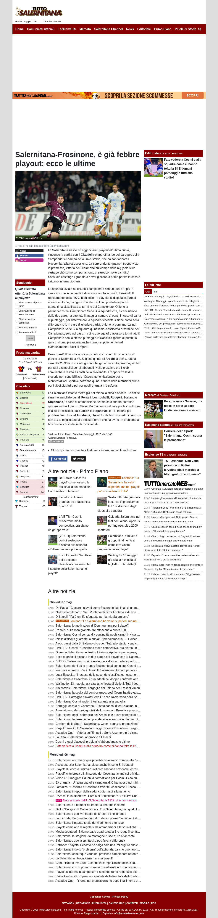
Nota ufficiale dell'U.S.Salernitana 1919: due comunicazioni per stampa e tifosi (111, 800)
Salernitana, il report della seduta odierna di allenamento (93, 791)
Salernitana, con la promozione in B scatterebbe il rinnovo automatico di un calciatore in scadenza (120, 867)
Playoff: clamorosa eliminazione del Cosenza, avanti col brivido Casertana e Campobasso (115, 773)
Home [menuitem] (19, 29)
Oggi (148, 291)
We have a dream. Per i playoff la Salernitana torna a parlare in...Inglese (103, 670)
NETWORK (68, 903)
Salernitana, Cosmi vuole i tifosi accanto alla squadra (90, 701)
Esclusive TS (154, 454)
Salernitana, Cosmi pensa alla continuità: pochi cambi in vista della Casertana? (107, 634)
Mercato (150, 395)
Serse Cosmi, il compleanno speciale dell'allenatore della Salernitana (101, 876)
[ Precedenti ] (30, 378)
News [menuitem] (130, 29)
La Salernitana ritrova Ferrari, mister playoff (84, 858)
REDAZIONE (83, 903)
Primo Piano (64, 434)
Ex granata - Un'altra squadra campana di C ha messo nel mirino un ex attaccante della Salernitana (121, 782)
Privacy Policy (120, 896)
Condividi (58, 459)
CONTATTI (132, 903)
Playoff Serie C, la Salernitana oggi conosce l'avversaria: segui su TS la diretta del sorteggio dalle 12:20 (124, 728)
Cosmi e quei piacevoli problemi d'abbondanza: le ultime (93, 741)
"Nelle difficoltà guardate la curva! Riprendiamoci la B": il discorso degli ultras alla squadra (115, 639)
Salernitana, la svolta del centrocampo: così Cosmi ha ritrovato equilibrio (103, 692)
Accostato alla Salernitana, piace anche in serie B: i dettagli (94, 764)
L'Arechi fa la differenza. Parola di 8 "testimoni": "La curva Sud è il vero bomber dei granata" (116, 796)
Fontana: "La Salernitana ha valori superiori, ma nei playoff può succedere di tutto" (117, 621)
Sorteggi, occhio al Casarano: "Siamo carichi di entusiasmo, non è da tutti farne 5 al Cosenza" (117, 706)
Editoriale (152, 153)
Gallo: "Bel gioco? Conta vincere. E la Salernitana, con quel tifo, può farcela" (106, 809)
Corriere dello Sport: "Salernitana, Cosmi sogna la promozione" (97, 723)
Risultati (30, 344)
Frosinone (121, 354)
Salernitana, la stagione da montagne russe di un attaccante (95, 836)
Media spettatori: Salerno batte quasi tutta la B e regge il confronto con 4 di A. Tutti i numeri (115, 831)
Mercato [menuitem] (85, 29)
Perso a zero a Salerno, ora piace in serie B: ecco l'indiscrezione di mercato (183, 406)
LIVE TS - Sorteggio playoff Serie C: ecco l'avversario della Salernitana (102, 697)
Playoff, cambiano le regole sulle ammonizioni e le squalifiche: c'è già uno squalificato (112, 827)
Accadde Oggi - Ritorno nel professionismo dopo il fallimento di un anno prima (106, 880)
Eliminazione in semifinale (27, 321)
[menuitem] (200, 29)
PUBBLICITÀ (99, 903)
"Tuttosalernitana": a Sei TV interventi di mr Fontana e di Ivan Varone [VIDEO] (107, 612)
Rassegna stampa (157, 424)
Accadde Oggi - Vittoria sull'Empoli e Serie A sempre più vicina (96, 732)
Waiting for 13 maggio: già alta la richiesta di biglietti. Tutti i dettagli (123, 560)
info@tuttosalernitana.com (129, 913)
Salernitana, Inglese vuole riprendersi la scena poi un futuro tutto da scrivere (106, 719)
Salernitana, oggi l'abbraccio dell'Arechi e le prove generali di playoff (100, 714)
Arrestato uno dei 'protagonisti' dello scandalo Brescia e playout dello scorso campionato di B (116, 710)
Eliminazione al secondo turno (27, 312)
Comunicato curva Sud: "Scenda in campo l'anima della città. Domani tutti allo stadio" (112, 862)
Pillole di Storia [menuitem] (185, 29)
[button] (30, 338)
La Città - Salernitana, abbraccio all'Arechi (83, 737)
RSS (153, 903)
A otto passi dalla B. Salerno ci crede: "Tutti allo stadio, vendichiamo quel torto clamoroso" (114, 643)
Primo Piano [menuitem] (162, 29)
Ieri (155, 291)
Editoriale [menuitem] (144, 29)
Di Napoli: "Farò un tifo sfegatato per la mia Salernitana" (92, 616)
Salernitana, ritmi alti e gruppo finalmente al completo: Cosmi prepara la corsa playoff (112, 665)
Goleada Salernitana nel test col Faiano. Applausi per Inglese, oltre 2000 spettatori (110, 652)
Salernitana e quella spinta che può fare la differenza (90, 840)
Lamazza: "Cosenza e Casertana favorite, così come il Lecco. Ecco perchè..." (107, 787)
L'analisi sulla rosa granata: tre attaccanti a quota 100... (74, 502)
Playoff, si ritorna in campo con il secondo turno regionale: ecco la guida (103, 871)
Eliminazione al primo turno (30, 304)
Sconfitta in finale (28, 327)
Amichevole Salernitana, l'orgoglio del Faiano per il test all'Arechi (98, 688)
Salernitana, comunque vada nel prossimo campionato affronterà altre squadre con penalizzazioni (120, 854)
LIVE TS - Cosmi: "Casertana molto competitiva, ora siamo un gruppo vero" (105, 647)
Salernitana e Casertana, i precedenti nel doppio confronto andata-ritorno (104, 679)
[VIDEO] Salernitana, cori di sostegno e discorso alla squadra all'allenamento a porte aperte (116, 661)
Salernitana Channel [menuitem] (108, 29)
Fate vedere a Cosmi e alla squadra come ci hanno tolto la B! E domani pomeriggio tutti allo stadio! (121, 746)
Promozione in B (27, 332)
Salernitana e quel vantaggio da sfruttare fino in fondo (91, 813)
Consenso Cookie (100, 896)
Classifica (23, 386)
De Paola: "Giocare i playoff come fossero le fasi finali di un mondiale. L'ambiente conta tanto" (117, 607)
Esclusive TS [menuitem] (67, 29)
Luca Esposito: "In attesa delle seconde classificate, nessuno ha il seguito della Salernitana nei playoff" (70, 564)
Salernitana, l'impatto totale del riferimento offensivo (90, 822)
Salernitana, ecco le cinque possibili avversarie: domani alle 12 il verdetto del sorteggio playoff (117, 760)
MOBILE (144, 903)
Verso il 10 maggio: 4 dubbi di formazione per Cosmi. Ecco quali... (99, 778)
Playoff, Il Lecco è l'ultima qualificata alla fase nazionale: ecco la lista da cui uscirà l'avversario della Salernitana (129, 769)
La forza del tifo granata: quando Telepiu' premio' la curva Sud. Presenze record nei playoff (115, 818)
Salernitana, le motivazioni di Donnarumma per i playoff (92, 625)
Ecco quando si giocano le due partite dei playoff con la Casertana (99, 656)
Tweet (78, 459)
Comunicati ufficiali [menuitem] (40, 29)
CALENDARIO (116, 903)
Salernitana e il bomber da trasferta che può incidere (90, 804)
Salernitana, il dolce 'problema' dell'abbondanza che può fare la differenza (104, 849)
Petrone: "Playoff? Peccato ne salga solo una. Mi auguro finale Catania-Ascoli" (107, 845)
